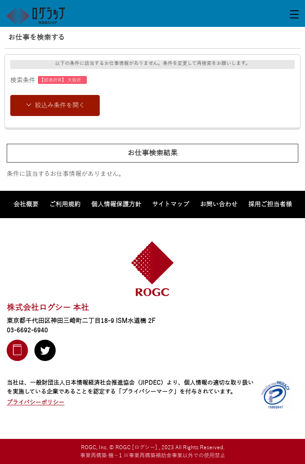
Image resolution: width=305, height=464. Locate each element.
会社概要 (25, 204)
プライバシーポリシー (35, 403)
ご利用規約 (64, 204)
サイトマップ (170, 204)
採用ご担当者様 (270, 204)
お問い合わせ (218, 204)
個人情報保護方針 (116, 204)
